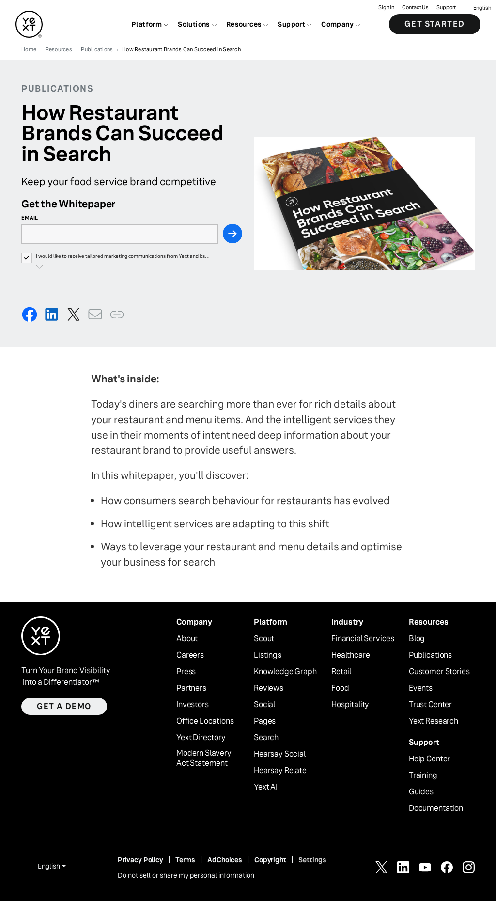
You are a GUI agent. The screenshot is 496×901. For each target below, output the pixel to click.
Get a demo (64, 706)
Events (421, 688)
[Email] (119, 234)
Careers (190, 655)
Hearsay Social (280, 754)
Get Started (434, 24)
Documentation (436, 808)
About (187, 639)
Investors (192, 705)
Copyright (270, 859)
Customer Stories (439, 672)
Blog (417, 639)
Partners (191, 688)
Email (29, 217)
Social (264, 705)
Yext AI (266, 787)
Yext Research (433, 721)
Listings (267, 655)
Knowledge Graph (285, 672)
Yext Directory (201, 738)
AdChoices (224, 859)
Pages (265, 721)
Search (266, 738)
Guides (421, 792)
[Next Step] (232, 233)
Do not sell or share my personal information (186, 875)
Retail (341, 672)
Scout (264, 639)
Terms (185, 859)
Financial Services (362, 639)
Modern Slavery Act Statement (204, 758)
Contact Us (415, 7)
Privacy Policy (140, 859)
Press (186, 672)
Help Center (429, 759)
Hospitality (350, 705)
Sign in (386, 7)
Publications (430, 655)
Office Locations (204, 721)
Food (340, 688)
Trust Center (430, 705)
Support (446, 7)
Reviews (268, 688)
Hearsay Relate (280, 770)
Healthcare (350, 655)
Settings (312, 859)
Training (423, 775)
